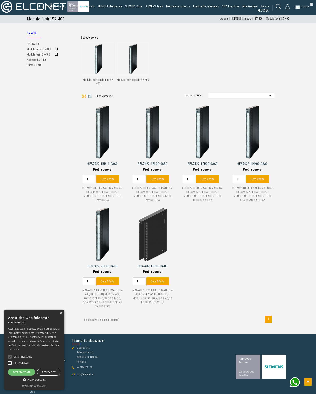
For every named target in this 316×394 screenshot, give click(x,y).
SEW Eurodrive (230, 6)
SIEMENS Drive (133, 6)
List (90, 96)
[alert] (34, 350)
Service (265, 6)
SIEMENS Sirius (154, 6)
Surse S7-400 (34, 65)
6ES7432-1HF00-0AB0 (152, 265)
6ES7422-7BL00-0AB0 (102, 265)
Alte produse (250, 6)
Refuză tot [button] (49, 372)
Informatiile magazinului (88, 339)
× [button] (60, 313)
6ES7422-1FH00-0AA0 (202, 163)
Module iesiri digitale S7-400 (133, 79)
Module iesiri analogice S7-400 (98, 81)
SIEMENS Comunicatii (82, 6)
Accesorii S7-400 (37, 59)
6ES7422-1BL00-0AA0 (152, 163)
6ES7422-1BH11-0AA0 (102, 163)
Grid (83, 96)
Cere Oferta (108, 178)
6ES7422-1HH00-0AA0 (252, 163)
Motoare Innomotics (178, 6)
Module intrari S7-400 (39, 49)
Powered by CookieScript (34, 386)
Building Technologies (206, 6)
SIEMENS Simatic (56, 6)
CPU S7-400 (33, 44)
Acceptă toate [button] (21, 372)
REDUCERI (263, 10)
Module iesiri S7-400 (38, 54)
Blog (40, 6)
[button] (34, 380)
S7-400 (31, 33)
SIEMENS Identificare (110, 6)
